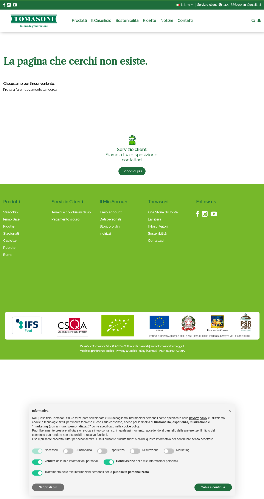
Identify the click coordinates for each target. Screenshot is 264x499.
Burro (7, 255)
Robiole (9, 248)
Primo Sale (11, 219)
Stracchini (10, 212)
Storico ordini (110, 226)
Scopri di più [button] (48, 487)
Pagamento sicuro (65, 219)
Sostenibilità (157, 234)
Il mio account (110, 212)
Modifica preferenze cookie (97, 350)
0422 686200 (230, 4)
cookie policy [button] (130, 426)
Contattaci (252, 4)
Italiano (184, 4)
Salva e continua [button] (213, 487)
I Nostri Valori (158, 226)
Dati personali (110, 219)
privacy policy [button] (198, 418)
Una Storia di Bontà (163, 212)
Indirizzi (105, 234)
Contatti (152, 350)
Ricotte (8, 226)
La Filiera (154, 219)
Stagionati (11, 234)
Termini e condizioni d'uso (71, 212)
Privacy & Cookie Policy (130, 350)
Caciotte (9, 241)
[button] (229, 410)
